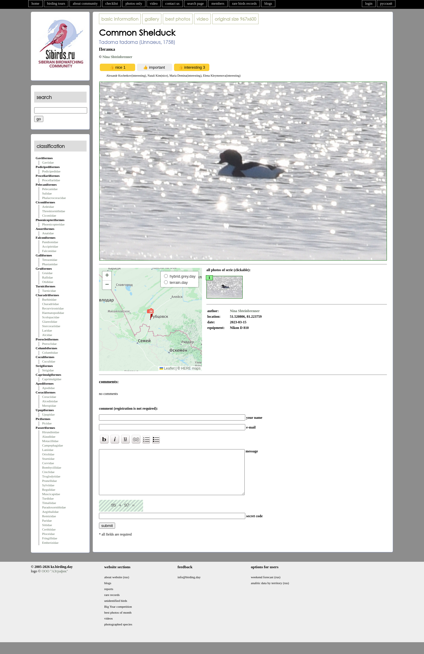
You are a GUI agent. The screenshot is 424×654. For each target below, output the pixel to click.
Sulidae (47, 193)
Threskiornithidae (53, 211)
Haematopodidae (53, 312)
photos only (133, 3)
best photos (177, 19)
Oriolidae (48, 454)
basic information (119, 19)
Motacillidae (50, 441)
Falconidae (49, 251)
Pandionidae (50, 242)
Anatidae (48, 233)
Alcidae (47, 335)
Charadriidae (50, 304)
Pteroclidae (49, 343)
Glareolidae (49, 321)
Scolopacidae (50, 317)
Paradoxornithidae (54, 507)
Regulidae (48, 489)
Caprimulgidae (51, 379)
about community (85, 3)
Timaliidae (49, 503)
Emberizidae (50, 542)
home (35, 3)
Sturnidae (48, 458)
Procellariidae (51, 180)
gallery (152, 19)
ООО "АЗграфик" (55, 579)
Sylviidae (48, 485)
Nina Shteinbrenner (117, 57)
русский (386, 3)
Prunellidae (49, 480)
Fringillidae (49, 538)
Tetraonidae (49, 259)
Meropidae (49, 405)
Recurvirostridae (53, 308)
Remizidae (49, 516)
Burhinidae (49, 299)
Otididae (47, 282)
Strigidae (48, 370)
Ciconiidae (49, 215)
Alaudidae (48, 436)
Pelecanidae (50, 189)
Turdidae (48, 498)
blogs (268, 3)
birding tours (56, 3)
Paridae (47, 520)
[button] (150, 313)
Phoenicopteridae (53, 224)
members (217, 3)
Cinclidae (48, 472)
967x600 (235, 19)
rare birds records (244, 3)
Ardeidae (48, 206)
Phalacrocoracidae (54, 198)
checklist (111, 3)
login (368, 3)
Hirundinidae (50, 432)
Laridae (47, 330)
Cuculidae (48, 361)
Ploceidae (48, 534)
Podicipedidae (51, 171)
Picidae (47, 423)
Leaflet (167, 368)
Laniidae (47, 450)
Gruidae (47, 273)
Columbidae (50, 352)
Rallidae (47, 277)
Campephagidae (52, 445)
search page (195, 3)
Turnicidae (49, 290)
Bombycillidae (51, 467)
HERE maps (191, 368)
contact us (172, 3)
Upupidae (48, 414)
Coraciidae (49, 396)
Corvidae (48, 463)
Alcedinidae (50, 401)
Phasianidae (50, 264)
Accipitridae (50, 246)
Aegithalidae (50, 511)
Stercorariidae (51, 326)
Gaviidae (48, 162)
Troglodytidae (51, 476)
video (154, 3)
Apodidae (48, 388)
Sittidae (47, 525)
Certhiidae (49, 529)
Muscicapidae (51, 494)
